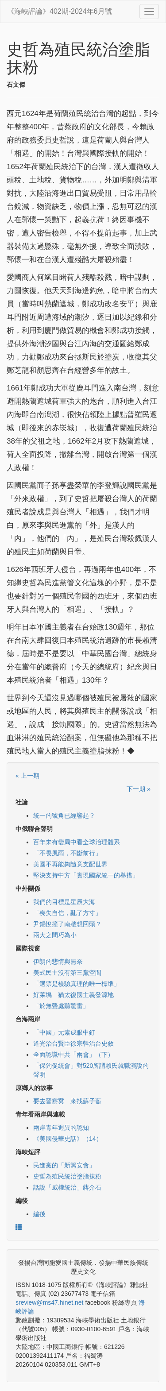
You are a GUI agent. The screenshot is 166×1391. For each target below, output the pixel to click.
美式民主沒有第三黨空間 (67, 972)
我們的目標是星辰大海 (64, 901)
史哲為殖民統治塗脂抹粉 (67, 1176)
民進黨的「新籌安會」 (64, 1165)
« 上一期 (27, 775)
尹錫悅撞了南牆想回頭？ (67, 923)
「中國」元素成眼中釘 (64, 1032)
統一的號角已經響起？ (64, 815)
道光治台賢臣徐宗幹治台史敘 (73, 1043)
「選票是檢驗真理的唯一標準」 (76, 983)
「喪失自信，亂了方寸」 (67, 912)
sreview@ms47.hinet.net (49, 1302)
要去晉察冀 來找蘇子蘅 (67, 1101)
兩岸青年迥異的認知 (61, 1127)
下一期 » (139, 788)
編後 (39, 1213)
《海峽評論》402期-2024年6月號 (59, 11)
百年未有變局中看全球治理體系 (76, 842)
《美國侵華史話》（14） (67, 1138)
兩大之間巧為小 (55, 935)
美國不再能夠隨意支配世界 (70, 864)
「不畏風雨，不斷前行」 (67, 853)
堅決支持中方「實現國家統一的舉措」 (86, 875)
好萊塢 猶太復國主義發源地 (73, 994)
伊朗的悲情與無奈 (58, 961)
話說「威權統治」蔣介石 (67, 1187)
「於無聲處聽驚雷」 (61, 1005)
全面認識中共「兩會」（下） (73, 1054)
